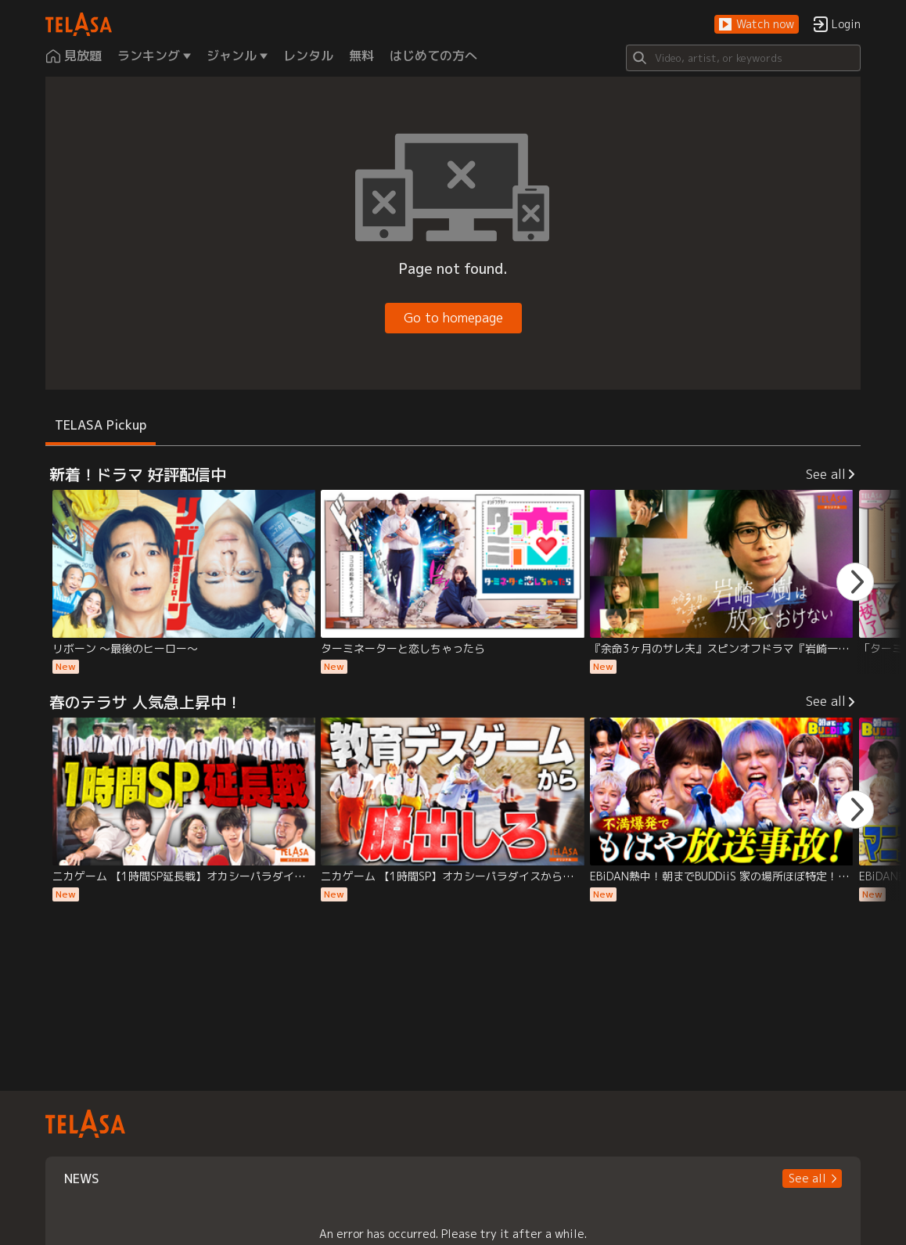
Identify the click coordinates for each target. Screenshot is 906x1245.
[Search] (743, 58)
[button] (756, 24)
